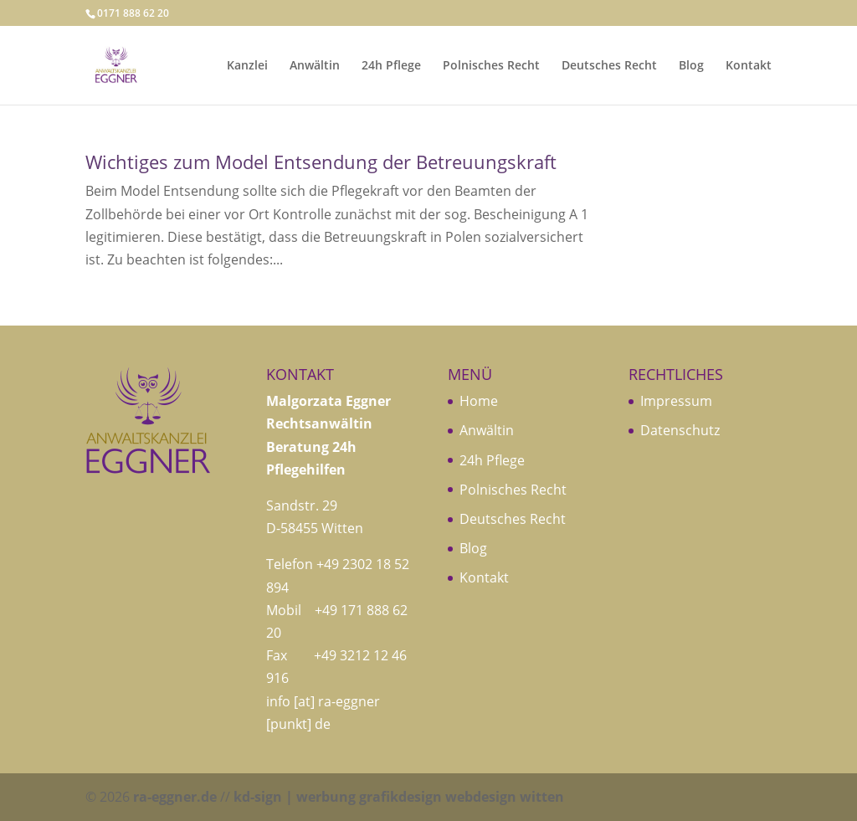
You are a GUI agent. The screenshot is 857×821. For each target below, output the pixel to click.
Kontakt (749, 66)
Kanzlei (247, 66)
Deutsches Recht (609, 66)
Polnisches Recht (491, 66)
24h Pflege (391, 66)
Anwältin (315, 66)
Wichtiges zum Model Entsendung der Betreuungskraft (321, 162)
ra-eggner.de (175, 797)
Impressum (676, 401)
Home (478, 401)
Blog (691, 66)
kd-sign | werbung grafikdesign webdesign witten (398, 797)
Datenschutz (680, 430)
